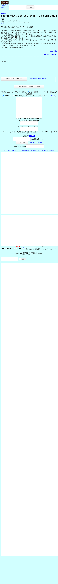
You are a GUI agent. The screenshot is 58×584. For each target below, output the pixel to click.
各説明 (53, 95)
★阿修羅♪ (4, 13)
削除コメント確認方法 (48, 154)
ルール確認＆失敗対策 (35, 146)
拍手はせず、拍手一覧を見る (39, 78)
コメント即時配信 (23, 154)
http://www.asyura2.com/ (29, 251)
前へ (56, 51)
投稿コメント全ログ (9, 154)
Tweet (2, 23)
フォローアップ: (6, 61)
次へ (51, 51)
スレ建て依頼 (35, 154)
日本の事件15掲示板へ (50, 54)
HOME (6, 4)
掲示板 (3, 6)
